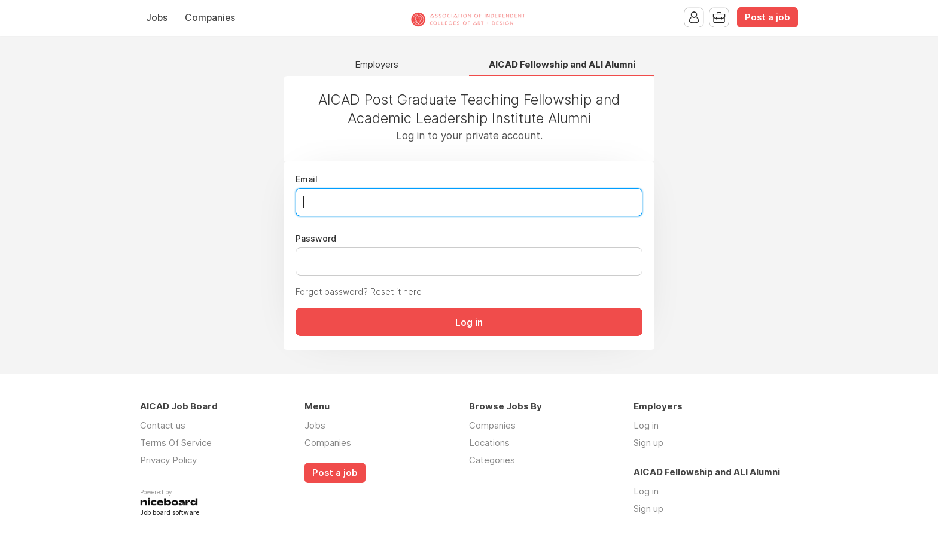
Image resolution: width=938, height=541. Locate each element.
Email (307, 179)
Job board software (169, 513)
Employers (376, 65)
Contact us (162, 425)
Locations (489, 442)
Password (316, 238)
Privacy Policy (168, 460)
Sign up (648, 442)
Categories (492, 460)
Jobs (157, 17)
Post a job (767, 17)
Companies (210, 17)
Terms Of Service (176, 442)
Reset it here (396, 291)
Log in (646, 425)
